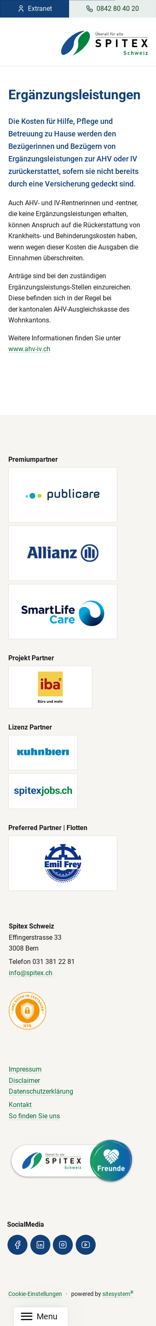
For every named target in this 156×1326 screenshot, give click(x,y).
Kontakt (20, 1105)
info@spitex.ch (30, 973)
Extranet (34, 9)
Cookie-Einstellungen (35, 1294)
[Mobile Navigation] (39, 1316)
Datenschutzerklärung (41, 1092)
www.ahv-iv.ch (29, 349)
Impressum (25, 1070)
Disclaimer (24, 1080)
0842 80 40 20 (112, 9)
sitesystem (118, 1294)
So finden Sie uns (34, 1116)
